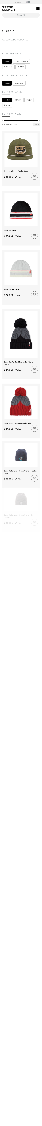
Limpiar (36, 124)
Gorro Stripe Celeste (11, 286)
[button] (38, 8)
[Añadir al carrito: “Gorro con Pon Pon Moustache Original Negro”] (34, 363)
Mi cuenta (18, 2)
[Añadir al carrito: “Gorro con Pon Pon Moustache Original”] (34, 418)
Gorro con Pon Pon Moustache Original (18, 413)
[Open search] (21, 15)
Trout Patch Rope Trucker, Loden (16, 170)
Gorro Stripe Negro (11, 228)
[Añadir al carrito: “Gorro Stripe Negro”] (34, 233)
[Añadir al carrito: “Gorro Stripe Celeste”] (34, 290)
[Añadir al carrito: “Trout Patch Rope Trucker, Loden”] (34, 174)
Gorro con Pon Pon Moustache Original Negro (18, 357)
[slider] (3, 120)
